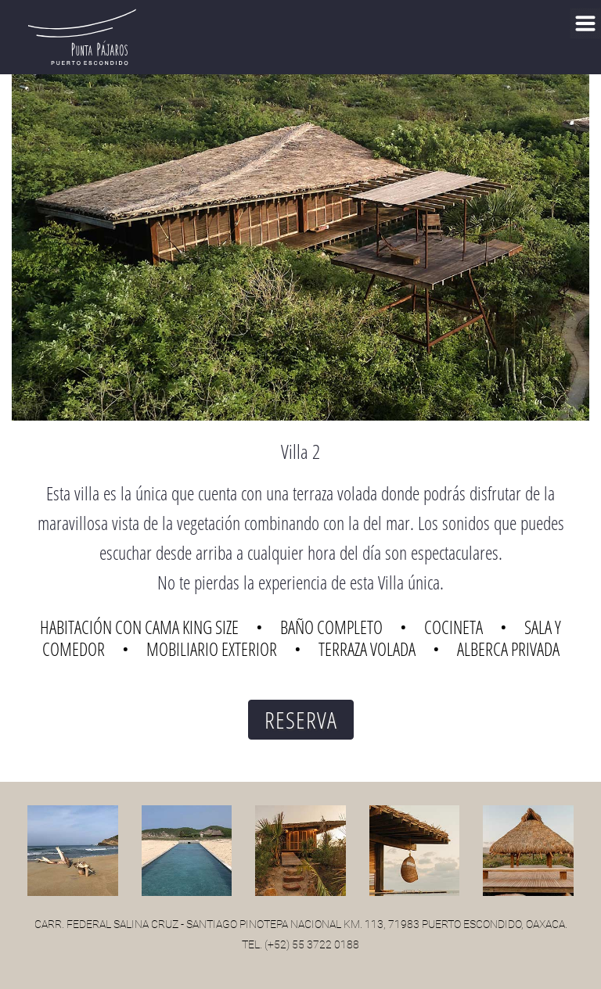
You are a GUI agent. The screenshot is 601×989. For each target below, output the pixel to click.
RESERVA (301, 720)
